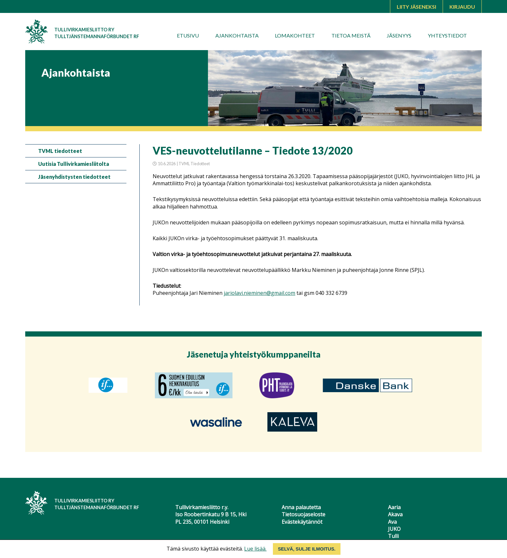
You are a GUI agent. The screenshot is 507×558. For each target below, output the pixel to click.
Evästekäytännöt (302, 521)
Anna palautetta (301, 507)
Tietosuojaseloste (303, 514)
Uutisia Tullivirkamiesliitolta (73, 164)
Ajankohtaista (237, 35)
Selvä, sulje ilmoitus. (306, 549)
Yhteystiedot (447, 35)
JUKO (394, 528)
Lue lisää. (255, 548)
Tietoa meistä (351, 35)
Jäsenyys (399, 35)
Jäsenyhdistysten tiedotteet (74, 177)
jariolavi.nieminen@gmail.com (259, 292)
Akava (395, 514)
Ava (392, 521)
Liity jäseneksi (416, 7)
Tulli (393, 536)
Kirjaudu (462, 7)
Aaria (394, 507)
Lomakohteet (295, 35)
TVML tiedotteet (60, 151)
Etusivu (188, 35)
